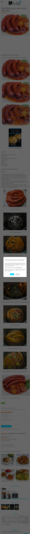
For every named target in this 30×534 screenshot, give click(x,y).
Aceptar (12, 274)
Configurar (17, 274)
